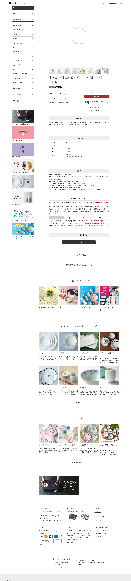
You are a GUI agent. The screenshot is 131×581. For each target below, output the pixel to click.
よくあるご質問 (57, 571)
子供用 (15, 49)
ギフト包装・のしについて (97, 109)
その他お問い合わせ (58, 573)
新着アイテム (16, 15)
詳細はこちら (98, 518)
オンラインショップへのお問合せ (103, 537)
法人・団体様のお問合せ (101, 542)
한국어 (71, 220)
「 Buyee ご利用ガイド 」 (74, 213)
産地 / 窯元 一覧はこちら (79, 469)
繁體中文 (101, 220)
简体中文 (86, 220)
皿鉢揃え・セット (17, 45)
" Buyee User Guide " (97, 227)
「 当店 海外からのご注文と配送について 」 (97, 213)
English (56, 220)
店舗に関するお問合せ (100, 540)
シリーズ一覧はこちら (79, 407)
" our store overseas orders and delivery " (68, 229)
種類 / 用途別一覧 (18, 32)
